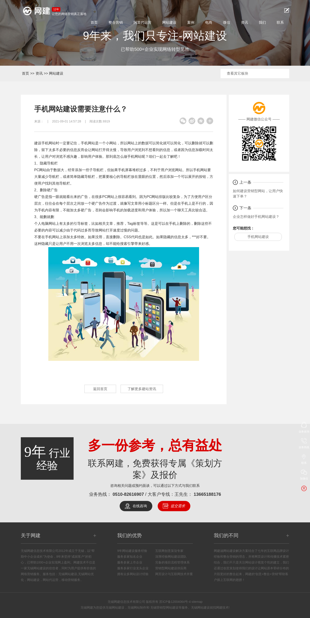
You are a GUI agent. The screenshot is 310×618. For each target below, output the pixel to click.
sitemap (196, 601)
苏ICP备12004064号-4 (175, 601)
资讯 (244, 22)
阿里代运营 (142, 22)
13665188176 (207, 494)
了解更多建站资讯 (141, 389)
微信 (226, 22)
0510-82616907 (128, 494)
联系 (280, 22)
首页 (94, 22)
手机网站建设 (258, 237)
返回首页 (100, 389)
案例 (190, 22)
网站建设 (169, 22)
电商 (208, 22)
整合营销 (115, 22)
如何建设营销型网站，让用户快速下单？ (258, 193)
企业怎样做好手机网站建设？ (256, 217)
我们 (262, 22)
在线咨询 (140, 506)
